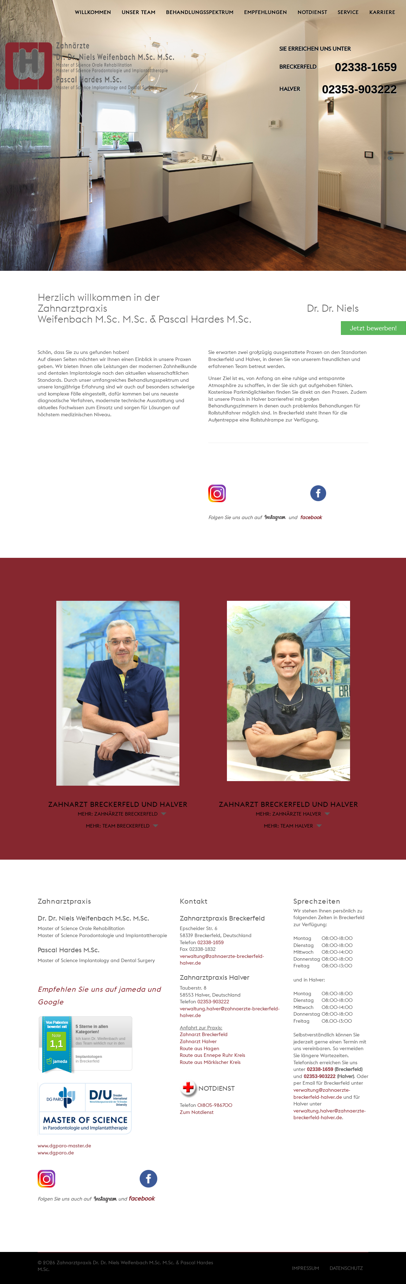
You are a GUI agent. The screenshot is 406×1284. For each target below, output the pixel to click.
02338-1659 (366, 67)
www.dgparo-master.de (64, 1145)
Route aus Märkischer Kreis (210, 1062)
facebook (311, 517)
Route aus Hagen (199, 1048)
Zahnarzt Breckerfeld (204, 1034)
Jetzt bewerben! (373, 328)
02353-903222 (359, 89)
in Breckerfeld (89, 1058)
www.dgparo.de (56, 1152)
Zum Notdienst (197, 1112)
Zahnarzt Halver (198, 1041)
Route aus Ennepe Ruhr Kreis (212, 1055)
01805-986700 (214, 1105)
